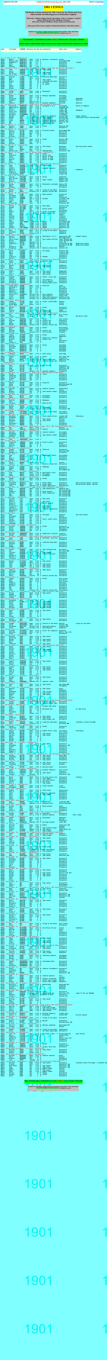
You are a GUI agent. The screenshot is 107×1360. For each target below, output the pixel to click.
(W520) (53, 43)
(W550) (69, 43)
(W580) (85, 43)
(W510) (48, 43)
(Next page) (73, 39)
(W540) (64, 43)
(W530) (58, 43)
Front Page (99, 2)
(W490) (37, 43)
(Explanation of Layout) (43, 39)
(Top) (26, 1286)
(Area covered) (63, 39)
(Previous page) (28, 39)
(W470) (26, 43)
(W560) (74, 43)
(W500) (42, 43)
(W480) (32, 43)
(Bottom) (81, 39)
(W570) (80, 43)
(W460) (21, 43)
